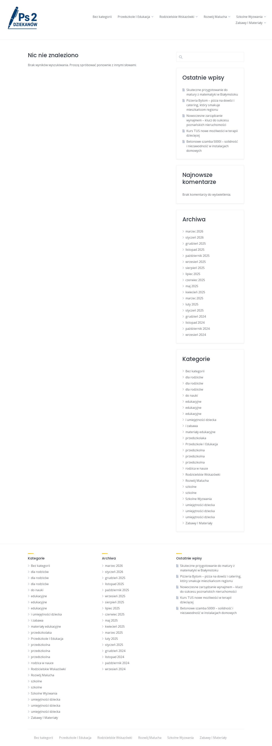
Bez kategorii (102, 17)
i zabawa (191, 426)
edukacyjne (193, 402)
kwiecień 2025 (195, 292)
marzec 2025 (194, 298)
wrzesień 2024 (195, 335)
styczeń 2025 (194, 310)
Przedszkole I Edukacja (134, 17)
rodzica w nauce (196, 468)
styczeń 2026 (194, 237)
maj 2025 (191, 286)
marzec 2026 (194, 231)
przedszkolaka (195, 438)
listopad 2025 (194, 250)
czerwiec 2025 (195, 280)
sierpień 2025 (195, 268)
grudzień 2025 (195, 243)
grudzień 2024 (195, 316)
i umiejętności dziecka (200, 420)
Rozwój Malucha (215, 17)
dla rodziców (194, 377)
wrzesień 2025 (195, 262)
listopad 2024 (194, 322)
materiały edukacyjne (200, 432)
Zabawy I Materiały (249, 23)
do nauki (191, 395)
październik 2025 (197, 256)
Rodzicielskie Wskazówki (176, 17)
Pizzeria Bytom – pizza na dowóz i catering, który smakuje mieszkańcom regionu (210, 105)
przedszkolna (195, 450)
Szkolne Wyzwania (249, 17)
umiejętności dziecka (200, 505)
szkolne (190, 487)
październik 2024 (197, 329)
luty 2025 (191, 304)
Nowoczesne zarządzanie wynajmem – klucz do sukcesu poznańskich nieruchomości (207, 120)
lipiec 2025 (192, 274)
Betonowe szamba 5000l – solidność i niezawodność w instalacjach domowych (212, 146)
